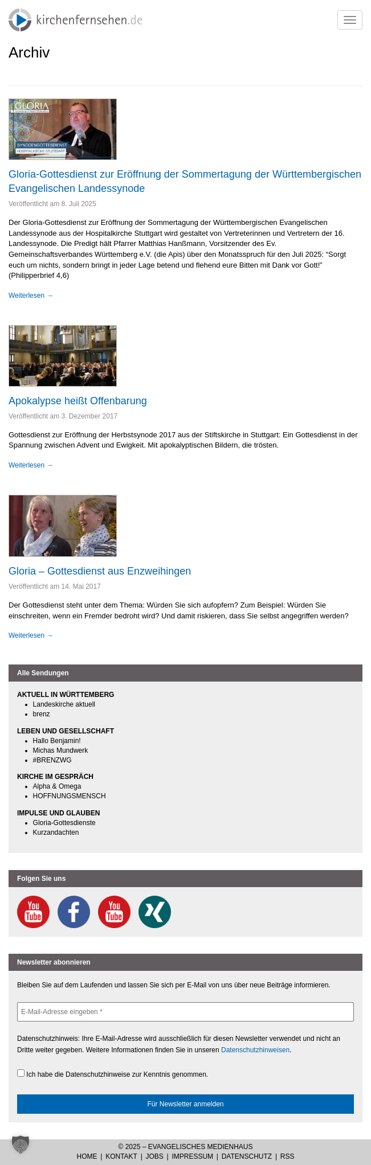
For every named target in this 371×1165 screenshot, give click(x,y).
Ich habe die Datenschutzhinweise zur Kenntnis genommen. (112, 1073)
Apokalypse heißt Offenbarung (78, 401)
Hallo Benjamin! (57, 741)
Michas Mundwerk (60, 750)
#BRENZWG (52, 760)
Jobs (155, 1156)
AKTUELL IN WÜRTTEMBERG (65, 695)
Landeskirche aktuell (64, 704)
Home (87, 1156)
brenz (41, 714)
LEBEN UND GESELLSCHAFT (65, 731)
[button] (20, 1144)
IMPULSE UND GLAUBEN (58, 813)
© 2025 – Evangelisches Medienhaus (185, 1147)
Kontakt (121, 1156)
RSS (287, 1156)
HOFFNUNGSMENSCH (69, 796)
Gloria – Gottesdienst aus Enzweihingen (100, 571)
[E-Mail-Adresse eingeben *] (185, 1012)
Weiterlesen (31, 296)
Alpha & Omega (57, 786)
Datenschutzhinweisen (255, 1050)
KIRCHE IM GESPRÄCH (55, 777)
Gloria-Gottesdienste (64, 823)
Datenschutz (247, 1156)
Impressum (192, 1156)
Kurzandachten (56, 832)
